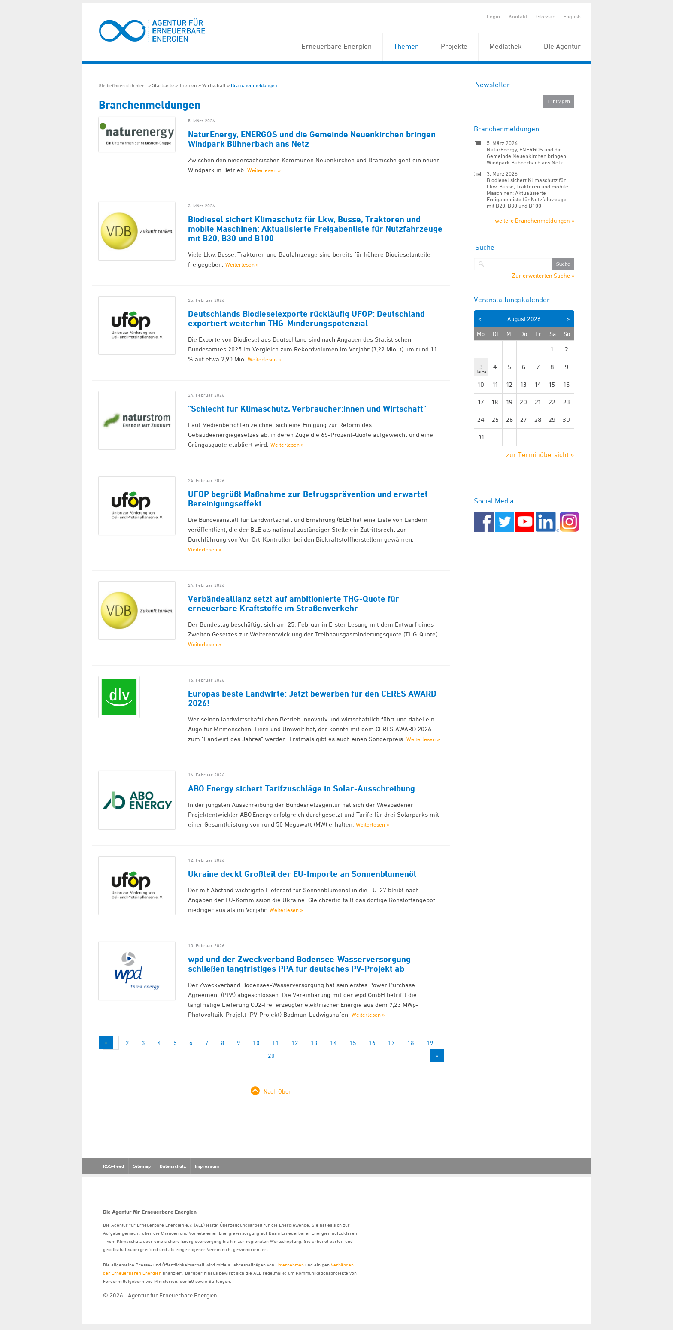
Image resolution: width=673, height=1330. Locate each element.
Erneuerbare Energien (336, 46)
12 (294, 1042)
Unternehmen (290, 1264)
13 (314, 1042)
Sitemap (142, 1166)
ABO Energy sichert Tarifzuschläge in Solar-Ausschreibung (301, 788)
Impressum (207, 1166)
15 (352, 1042)
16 (372, 1042)
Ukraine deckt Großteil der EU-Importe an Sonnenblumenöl (302, 874)
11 (275, 1042)
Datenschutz (173, 1166)
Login (493, 16)
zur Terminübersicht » (540, 454)
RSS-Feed (113, 1166)
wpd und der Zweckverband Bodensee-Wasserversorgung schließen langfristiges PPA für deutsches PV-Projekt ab (299, 964)
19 (430, 1042)
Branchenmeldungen (254, 85)
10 (256, 1042)
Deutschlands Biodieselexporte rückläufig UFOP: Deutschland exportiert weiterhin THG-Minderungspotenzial (306, 318)
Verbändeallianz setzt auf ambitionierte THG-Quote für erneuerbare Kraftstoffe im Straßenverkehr (293, 603)
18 (410, 1042)
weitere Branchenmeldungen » (534, 220)
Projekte (454, 46)
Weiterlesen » (264, 170)
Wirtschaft (214, 85)
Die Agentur (562, 46)
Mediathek (505, 46)
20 (271, 1055)
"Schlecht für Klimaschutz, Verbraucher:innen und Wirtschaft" (307, 408)
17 (391, 1042)
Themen (406, 46)
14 (333, 1042)
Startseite (163, 85)
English (572, 16)
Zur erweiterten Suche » (543, 276)
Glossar (545, 16)
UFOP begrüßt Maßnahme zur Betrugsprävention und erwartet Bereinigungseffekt (308, 499)
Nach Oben (278, 1091)
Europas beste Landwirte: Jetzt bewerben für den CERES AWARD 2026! (312, 698)
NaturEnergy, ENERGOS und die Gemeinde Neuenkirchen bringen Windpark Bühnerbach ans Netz (312, 139)
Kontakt (518, 16)
